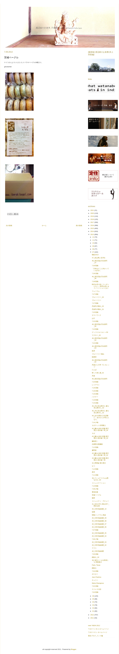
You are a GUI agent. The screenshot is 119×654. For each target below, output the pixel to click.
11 (93, 240)
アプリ (94, 548)
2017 (92, 222)
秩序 (93, 351)
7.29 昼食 (95, 273)
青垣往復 (95, 492)
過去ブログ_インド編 (95, 636)
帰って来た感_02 (98, 373)
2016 (92, 225)
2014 (92, 231)
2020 (92, 213)
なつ (93, 466)
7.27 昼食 (95, 294)
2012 (92, 615)
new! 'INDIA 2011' (94, 625)
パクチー (95, 397)
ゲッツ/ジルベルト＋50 (100, 332)
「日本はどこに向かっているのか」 (100, 269)
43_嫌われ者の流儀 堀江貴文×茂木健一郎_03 (100, 437)
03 (93, 605)
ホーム (44, 225)
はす (93, 318)
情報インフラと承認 (99, 515)
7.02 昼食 (95, 586)
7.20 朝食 (95, 382)
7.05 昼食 (95, 554)
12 (93, 237)
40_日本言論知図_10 (99, 509)
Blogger (73, 649)
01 (93, 611)
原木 (93, 472)
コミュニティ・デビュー (100, 501)
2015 (92, 228)
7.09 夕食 (95, 489)
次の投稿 (9, 225)
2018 (92, 219)
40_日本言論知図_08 (99, 521)
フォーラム (96, 291)
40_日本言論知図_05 (99, 533)
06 (93, 596)
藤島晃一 (95, 441)
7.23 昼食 (95, 321)
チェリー (95, 580)
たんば (94, 370)
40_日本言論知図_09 (99, 518)
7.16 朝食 (95, 400)
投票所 (94, 357)
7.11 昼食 (95, 475)
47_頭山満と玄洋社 (98, 258)
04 (93, 602)
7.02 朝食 (95, 592)
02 (93, 608)
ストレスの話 (96, 589)
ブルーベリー (96, 300)
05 (93, 599)
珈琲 (93, 498)
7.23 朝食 (95, 329)
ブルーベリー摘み (98, 354)
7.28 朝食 (95, 281)
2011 (92, 618)
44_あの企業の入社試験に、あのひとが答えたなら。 (100, 417)
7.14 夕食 (95, 422)
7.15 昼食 (95, 403)
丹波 (93, 376)
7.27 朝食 (95, 303)
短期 (93, 512)
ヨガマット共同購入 (99, 425)
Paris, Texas (96, 565)
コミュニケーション (99, 483)
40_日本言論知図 (98, 551)
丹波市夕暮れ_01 (98, 309)
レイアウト (96, 385)
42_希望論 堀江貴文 (99, 463)
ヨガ (93, 433)
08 (93, 249)
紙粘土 (94, 568)
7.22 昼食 (95, 343)
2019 (92, 216)
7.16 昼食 (95, 394)
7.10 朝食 (95, 486)
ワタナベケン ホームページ (97, 632)
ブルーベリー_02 (98, 297)
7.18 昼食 (95, 391)
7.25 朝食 (95, 312)
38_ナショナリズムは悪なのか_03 (100, 479)
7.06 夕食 (95, 539)
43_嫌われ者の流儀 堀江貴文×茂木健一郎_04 (100, 429)
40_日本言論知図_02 (99, 545)
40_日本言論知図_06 (99, 527)
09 (93, 246)
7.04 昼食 (95, 571)
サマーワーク (96, 315)
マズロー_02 (96, 335)
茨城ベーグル (96, 495)
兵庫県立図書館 (97, 444)
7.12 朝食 (95, 447)
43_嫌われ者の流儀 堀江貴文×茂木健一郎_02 (100, 454)
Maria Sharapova (98, 583)
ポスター (95, 574)
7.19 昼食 (95, 388)
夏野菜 (94, 450)
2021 (92, 210)
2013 (92, 234)
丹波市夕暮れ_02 (98, 306)
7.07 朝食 (95, 530)
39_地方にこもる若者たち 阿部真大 (100, 561)
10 (93, 243)
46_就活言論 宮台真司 (99, 379)
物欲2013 (95, 255)
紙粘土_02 (95, 557)
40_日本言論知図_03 (99, 542)
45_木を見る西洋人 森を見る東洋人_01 (100, 412)
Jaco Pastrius (96, 577)
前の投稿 (79, 225)
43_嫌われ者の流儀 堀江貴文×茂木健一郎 (100, 459)
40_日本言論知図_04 (99, 536)
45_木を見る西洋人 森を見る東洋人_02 (100, 407)
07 (93, 252)
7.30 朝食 (95, 266)
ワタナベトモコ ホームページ (98, 629)
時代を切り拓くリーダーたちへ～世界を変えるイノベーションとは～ (100, 286)
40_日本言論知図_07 (99, 524)
